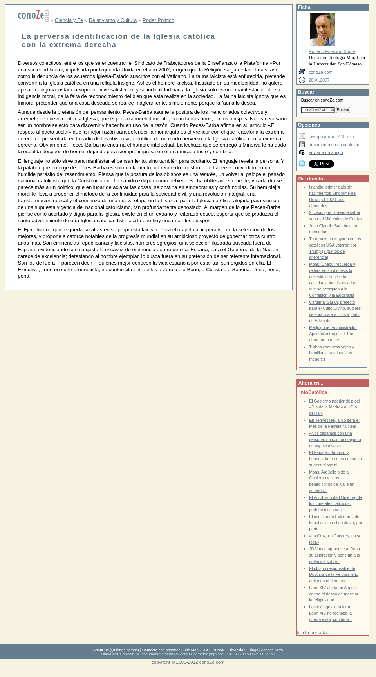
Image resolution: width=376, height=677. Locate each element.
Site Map (190, 650)
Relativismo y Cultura (113, 20)
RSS (206, 650)
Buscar (218, 650)
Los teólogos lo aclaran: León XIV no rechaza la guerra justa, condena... (330, 613)
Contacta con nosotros (161, 650)
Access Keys (272, 650)
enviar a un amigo (326, 152)
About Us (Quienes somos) (116, 650)
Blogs (253, 650)
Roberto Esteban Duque (332, 51)
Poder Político (158, 20)
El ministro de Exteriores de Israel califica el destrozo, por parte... (335, 523)
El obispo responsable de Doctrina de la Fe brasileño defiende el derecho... (333, 574)
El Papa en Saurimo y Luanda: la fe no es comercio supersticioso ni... (335, 458)
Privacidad (237, 650)
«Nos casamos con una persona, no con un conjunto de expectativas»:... (335, 439)
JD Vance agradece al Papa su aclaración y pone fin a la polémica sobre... (334, 555)
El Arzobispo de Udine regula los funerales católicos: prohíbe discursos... (335, 503)
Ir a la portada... (314, 632)
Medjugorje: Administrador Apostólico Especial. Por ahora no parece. (333, 333)
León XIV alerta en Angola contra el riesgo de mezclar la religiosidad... (333, 594)
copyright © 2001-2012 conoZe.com (188, 661)
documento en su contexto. (334, 144)
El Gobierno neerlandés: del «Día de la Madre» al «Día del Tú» (334, 407)
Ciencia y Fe (69, 20)
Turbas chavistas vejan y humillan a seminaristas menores (331, 353)
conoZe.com (321, 72)
